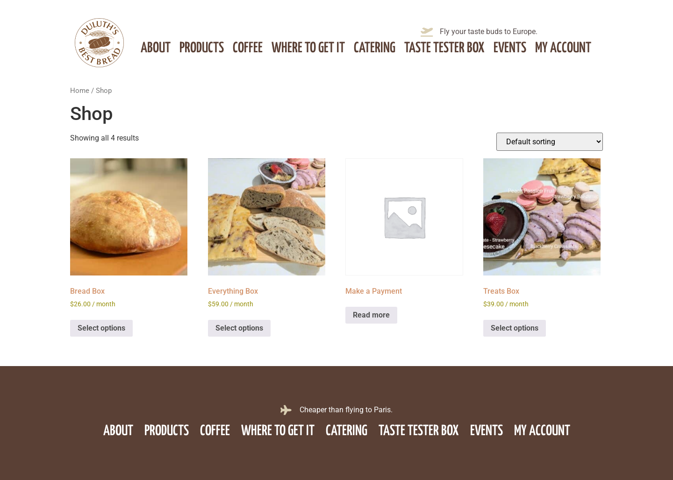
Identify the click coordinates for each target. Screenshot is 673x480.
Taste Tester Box (444, 48)
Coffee (248, 48)
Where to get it (308, 48)
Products (201, 48)
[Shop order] (549, 142)
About (156, 48)
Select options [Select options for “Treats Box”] (514, 328)
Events (510, 48)
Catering (374, 48)
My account (563, 48)
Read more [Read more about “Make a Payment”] (371, 315)
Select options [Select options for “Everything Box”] (239, 328)
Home (79, 90)
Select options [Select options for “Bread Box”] (101, 328)
